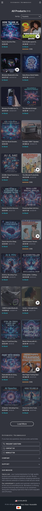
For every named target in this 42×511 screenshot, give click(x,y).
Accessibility (33, 504)
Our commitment (8, 483)
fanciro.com (6, 474)
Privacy (27, 504)
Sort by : (17, 16)
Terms (22, 504)
